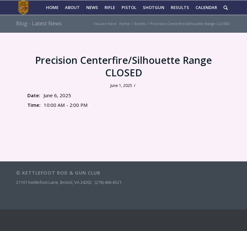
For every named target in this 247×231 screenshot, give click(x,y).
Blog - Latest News (39, 23)
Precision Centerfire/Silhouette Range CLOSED (123, 66)
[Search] (225, 7)
